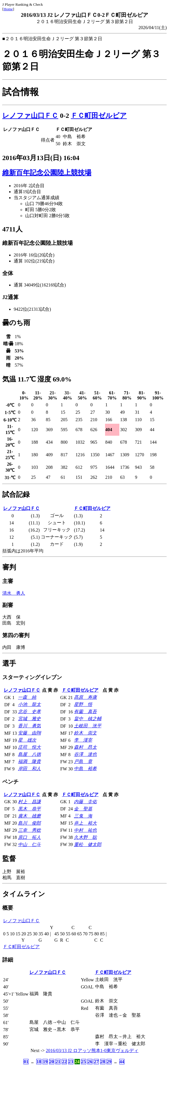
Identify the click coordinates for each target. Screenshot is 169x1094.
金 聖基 (83, 808)
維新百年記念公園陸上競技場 (46, 172)
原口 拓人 (29, 837)
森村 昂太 (85, 747)
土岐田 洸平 (87, 725)
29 (109, 1061)
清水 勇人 (13, 593)
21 (58, 1061)
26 (90, 1061)
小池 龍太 (29, 704)
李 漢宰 (83, 740)
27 (96, 1061)
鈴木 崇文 (85, 732)
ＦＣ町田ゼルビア (99, 115)
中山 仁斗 (29, 844)
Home (8, 9)
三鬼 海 (83, 816)
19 (45, 1061)
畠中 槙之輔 (87, 718)
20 (51, 1061)
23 (71, 1061)
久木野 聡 (85, 837)
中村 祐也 (85, 830)
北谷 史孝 (29, 711)
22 (64, 1061)
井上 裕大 (85, 823)
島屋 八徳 (29, 754)
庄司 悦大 (29, 747)
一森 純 (27, 697)
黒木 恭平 (29, 808)
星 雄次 (27, 740)
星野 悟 (83, 704)
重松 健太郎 (87, 844)
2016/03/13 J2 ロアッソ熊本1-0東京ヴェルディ (92, 1050)
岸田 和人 (29, 768)
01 (26, 1061)
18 (39, 1061)
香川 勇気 (29, 725)
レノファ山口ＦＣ (30, 115)
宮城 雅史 (29, 718)
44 (122, 1061)
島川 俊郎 (29, 823)
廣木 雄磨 (29, 816)
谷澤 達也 (85, 754)
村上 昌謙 (29, 801)
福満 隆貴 (29, 761)
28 (102, 1061)
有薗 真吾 (85, 711)
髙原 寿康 (85, 697)
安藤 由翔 (29, 732)
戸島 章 (83, 761)
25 (83, 1061)
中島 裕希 (85, 768)
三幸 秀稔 (29, 830)
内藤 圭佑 (85, 801)
